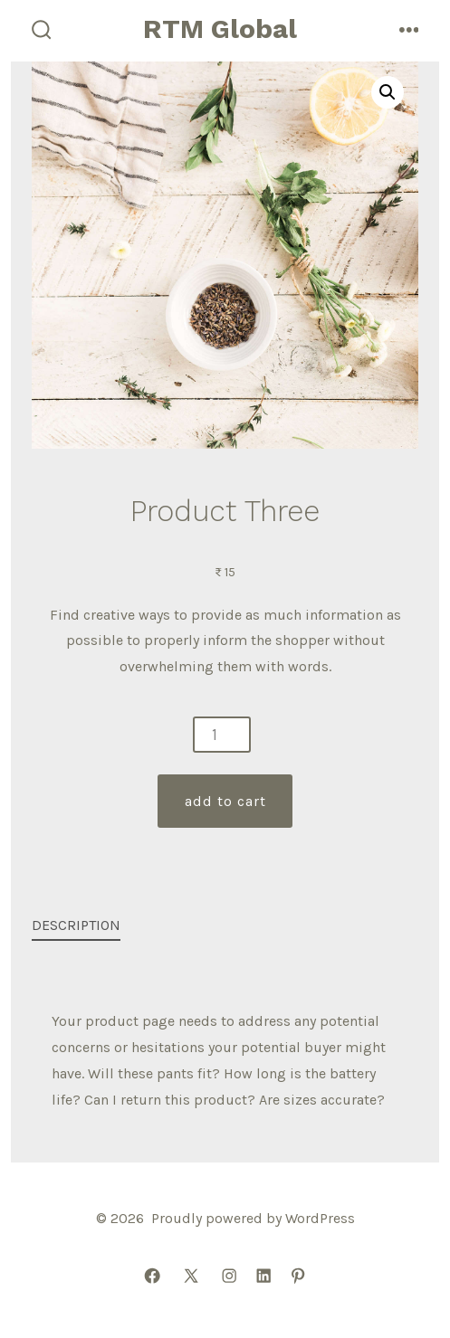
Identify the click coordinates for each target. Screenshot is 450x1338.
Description (76, 925)
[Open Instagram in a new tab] (229, 1276)
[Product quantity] (222, 734)
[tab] (211, 927)
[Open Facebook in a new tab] (152, 1276)
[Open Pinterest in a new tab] (297, 1276)
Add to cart (225, 801)
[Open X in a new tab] (191, 1276)
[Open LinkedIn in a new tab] (263, 1276)
